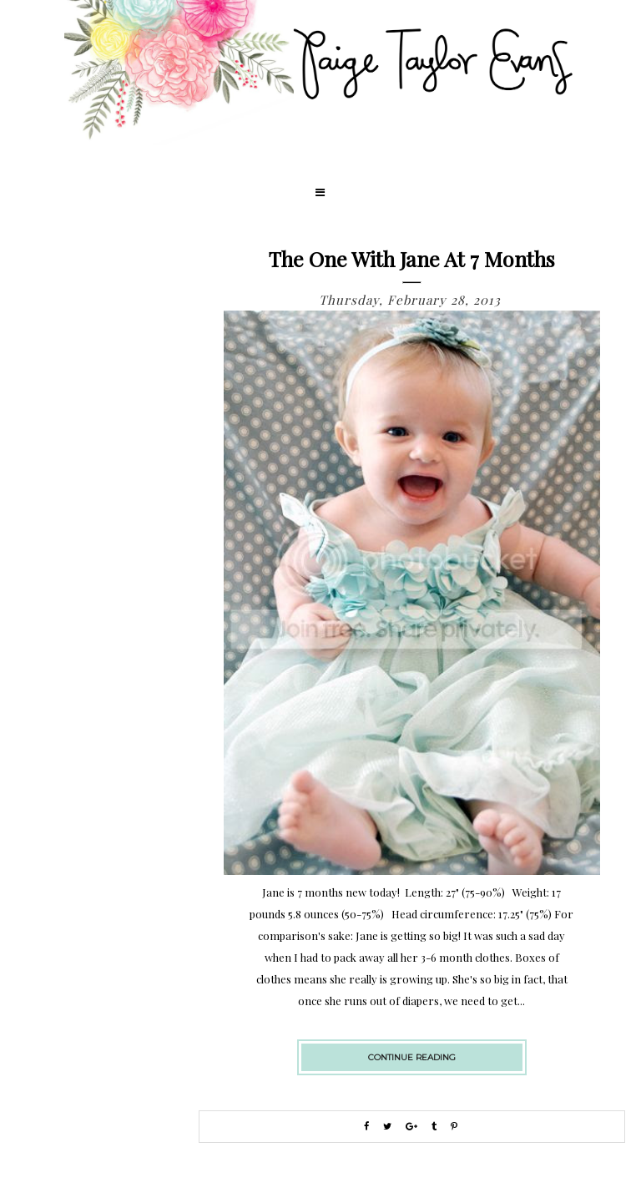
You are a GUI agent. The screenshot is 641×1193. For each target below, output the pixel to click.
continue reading (412, 1057)
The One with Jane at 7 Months (412, 258)
